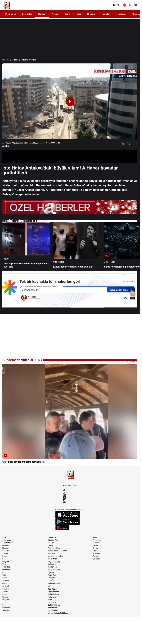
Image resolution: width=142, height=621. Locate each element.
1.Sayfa (51, 580)
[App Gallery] (70, 527)
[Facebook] (70, 490)
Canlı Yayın (6, 540)
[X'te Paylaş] (123, 144)
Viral (4, 564)
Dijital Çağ (52, 575)
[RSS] (70, 502)
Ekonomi (5, 548)
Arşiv (50, 600)
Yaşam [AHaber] (55, 14)
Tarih (4, 575)
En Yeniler (6, 586)
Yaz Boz (51, 543)
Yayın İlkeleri (53, 610)
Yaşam (5, 553)
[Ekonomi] (103, 5)
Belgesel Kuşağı (54, 562)
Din (3, 572)
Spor (4, 559)
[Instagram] (70, 495)
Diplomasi (51, 564)
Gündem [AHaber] (42, 14)
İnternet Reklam (54, 584)
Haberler (5, 60)
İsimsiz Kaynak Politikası (58, 613)
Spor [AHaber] (79, 14)
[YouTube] (70, 497)
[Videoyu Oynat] (69, 101)
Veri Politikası (53, 594)
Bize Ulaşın (52, 589)
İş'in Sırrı (51, 572)
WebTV (15, 60)
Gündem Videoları (28, 60)
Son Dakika (6, 551)
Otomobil (6, 570)
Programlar (52, 537)
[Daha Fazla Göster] (135, 144)
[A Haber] (6, 5)
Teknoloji (6, 567)
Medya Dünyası (54, 570)
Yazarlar (5, 580)
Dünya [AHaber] (68, 14)
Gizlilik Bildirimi (54, 605)
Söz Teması (52, 567)
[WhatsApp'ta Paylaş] (129, 144)
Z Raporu (51, 578)
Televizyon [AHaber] (121, 14)
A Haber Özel (7, 543)
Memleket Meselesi (55, 556)
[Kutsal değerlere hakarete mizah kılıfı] (77, 245)
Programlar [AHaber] (10, 14)
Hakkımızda (52, 608)
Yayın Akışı (52, 602)
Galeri (4, 584)
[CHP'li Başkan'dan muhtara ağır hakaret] (69, 414)
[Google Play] (70, 521)
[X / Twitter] (70, 493)
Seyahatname (53, 559)
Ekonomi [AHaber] (91, 14)
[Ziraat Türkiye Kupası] (125, 5)
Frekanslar (52, 597)
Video (4, 537)
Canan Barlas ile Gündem (58, 551)
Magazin (5, 562)
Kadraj (50, 545)
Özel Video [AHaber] (27, 14)
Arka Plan (51, 553)
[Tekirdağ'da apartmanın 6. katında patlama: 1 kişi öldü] (26, 245)
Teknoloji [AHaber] (105, 14)
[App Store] (70, 514)
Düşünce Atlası (54, 540)
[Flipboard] (70, 499)
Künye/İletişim (53, 592)
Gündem (5, 545)
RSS (49, 586)
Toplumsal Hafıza (55, 548)
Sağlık (4, 578)
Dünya (4, 556)
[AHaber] (116, 5)
